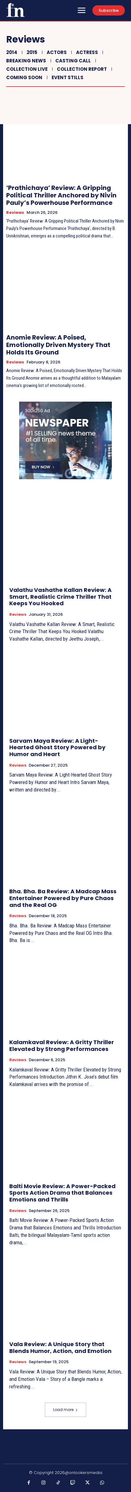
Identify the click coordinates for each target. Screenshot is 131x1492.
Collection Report (81, 69)
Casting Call (72, 60)
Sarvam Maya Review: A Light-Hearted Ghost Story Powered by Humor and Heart (57, 747)
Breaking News (25, 60)
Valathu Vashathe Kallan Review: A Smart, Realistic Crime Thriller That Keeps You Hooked (60, 596)
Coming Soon (23, 77)
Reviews (15, 212)
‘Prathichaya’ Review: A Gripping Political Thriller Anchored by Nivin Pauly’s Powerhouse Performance (61, 195)
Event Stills (66, 77)
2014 (11, 52)
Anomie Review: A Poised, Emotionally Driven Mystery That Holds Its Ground (58, 345)
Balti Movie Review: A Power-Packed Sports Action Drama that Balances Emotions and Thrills (62, 1192)
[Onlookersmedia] (15, 10)
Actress (86, 52)
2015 (31, 52)
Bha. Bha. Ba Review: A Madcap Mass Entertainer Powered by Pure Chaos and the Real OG (62, 897)
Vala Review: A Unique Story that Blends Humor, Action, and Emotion (60, 1347)
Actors (56, 52)
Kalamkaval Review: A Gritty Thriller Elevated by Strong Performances (61, 1045)
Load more (65, 1409)
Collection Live (26, 69)
